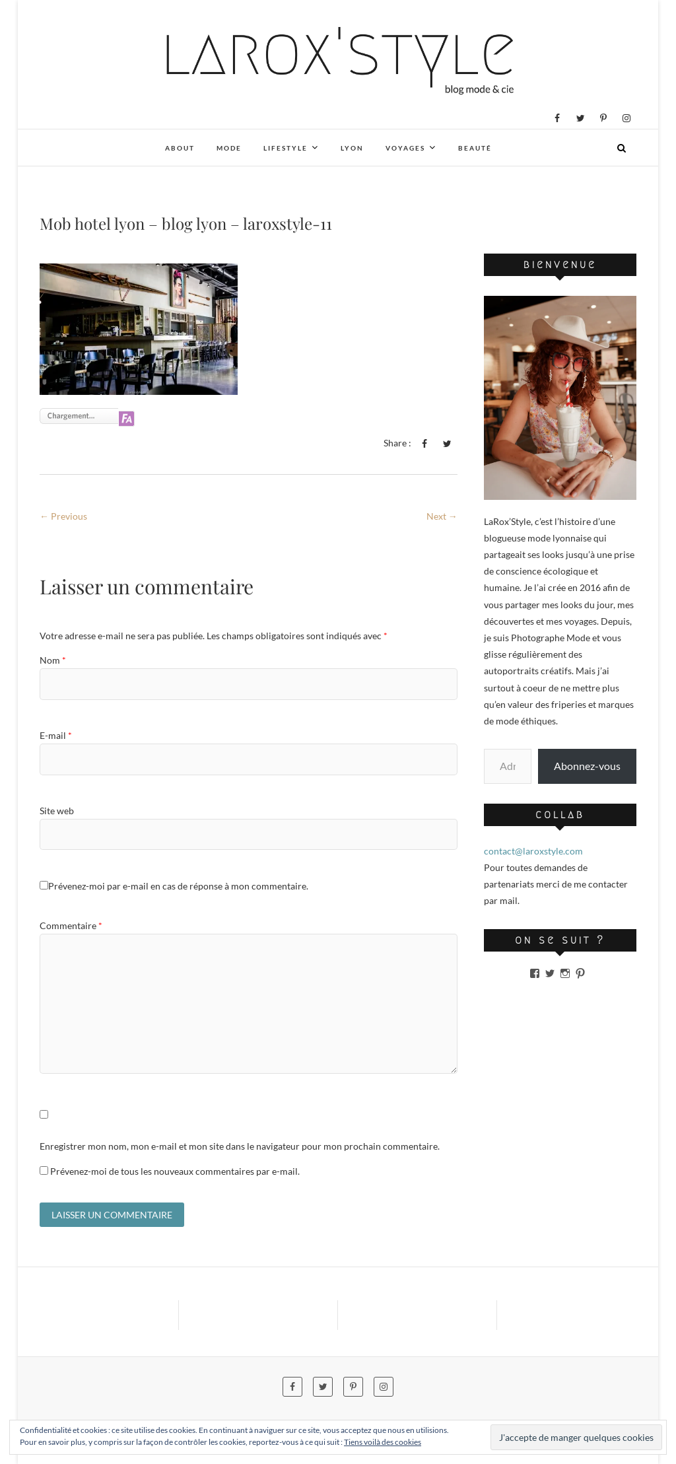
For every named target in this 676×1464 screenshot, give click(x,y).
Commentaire (71, 925)
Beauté (475, 148)
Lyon (352, 148)
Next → (441, 516)
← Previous (63, 516)
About (180, 148)
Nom (53, 660)
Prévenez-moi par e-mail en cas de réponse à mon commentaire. (174, 885)
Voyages (405, 148)
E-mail (56, 735)
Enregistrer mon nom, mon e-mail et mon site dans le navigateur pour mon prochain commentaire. (240, 1146)
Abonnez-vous (587, 765)
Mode (229, 148)
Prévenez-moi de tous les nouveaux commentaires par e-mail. (175, 1171)
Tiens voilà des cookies (382, 1442)
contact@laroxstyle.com (533, 850)
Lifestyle (285, 148)
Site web (57, 810)
